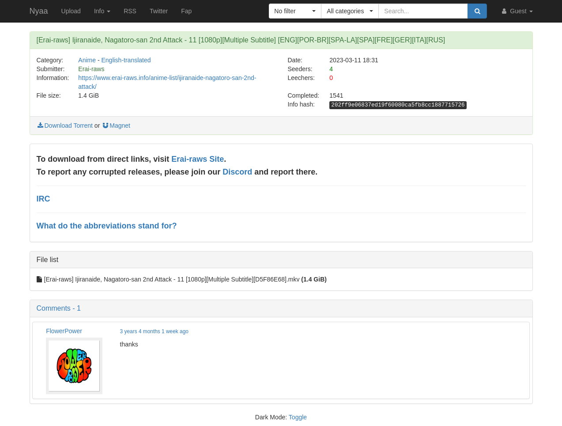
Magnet (116, 125)
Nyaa (39, 11)
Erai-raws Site (197, 159)
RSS (130, 11)
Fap (186, 11)
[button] (295, 11)
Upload (71, 11)
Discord (237, 171)
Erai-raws (91, 68)
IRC (43, 198)
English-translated (126, 60)
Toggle (298, 417)
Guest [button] (516, 11)
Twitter (159, 11)
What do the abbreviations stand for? (107, 225)
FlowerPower (64, 331)
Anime (87, 60)
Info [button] (102, 11)
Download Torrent (65, 125)
